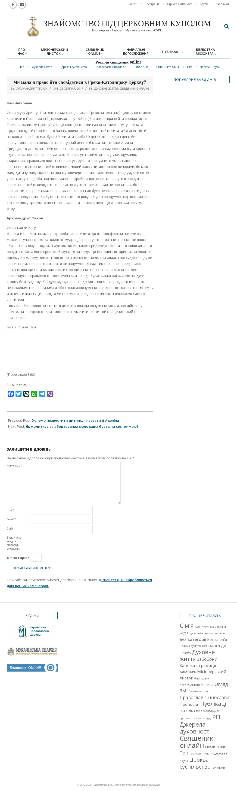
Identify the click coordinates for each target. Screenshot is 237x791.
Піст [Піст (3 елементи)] (182, 711)
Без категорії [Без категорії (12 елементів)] (193, 639)
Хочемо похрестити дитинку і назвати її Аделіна (75, 420)
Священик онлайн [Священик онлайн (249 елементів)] (196, 741)
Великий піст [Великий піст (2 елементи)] (211, 646)
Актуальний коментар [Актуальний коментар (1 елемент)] (200, 633)
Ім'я (10, 510)
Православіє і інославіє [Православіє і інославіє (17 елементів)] (205, 697)
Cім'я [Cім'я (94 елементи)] (187, 625)
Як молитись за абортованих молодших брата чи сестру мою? (82, 426)
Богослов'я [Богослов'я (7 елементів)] (217, 639)
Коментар (15, 465)
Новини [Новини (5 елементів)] (207, 684)
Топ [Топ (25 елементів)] (184, 752)
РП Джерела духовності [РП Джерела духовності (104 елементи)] (200, 724)
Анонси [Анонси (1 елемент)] (220, 633)
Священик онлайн (134, 88)
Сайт (10, 528)
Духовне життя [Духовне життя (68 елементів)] (197, 655)
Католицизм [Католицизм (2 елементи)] (188, 672)
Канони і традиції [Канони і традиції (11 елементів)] (198, 665)
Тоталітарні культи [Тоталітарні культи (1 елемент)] (200, 753)
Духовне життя (106, 88)
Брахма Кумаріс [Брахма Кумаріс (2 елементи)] (190, 646)
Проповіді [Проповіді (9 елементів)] (190, 704)
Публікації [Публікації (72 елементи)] (214, 703)
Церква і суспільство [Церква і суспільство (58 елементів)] (196, 763)
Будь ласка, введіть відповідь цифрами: (14, 543)
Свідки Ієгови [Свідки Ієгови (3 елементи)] (215, 747)
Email (11, 519)
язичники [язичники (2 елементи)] (218, 768)
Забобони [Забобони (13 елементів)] (207, 659)
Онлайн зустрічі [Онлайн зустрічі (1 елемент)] (199, 691)
